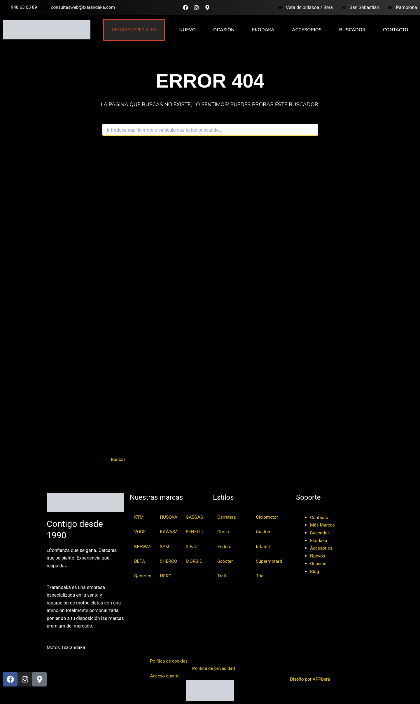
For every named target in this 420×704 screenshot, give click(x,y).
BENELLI (194, 531)
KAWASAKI (168, 531)
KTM (139, 516)
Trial (260, 576)
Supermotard (269, 561)
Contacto (395, 30)
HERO (166, 576)
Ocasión (224, 30)
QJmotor (142, 576)
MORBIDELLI (194, 561)
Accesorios (307, 30)
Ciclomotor (267, 516)
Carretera (227, 516)
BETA (140, 561)
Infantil (263, 546)
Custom (264, 531)
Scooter (225, 561)
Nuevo (187, 30)
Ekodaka (263, 30)
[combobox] (210, 130)
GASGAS (194, 516)
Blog (314, 570)
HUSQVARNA (168, 516)
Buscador (352, 30)
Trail (221, 576)
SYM (164, 546)
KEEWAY (142, 546)
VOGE (140, 531)
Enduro (224, 546)
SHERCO (168, 561)
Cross (223, 531)
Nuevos (318, 555)
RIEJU (192, 546)
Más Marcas (323, 524)
